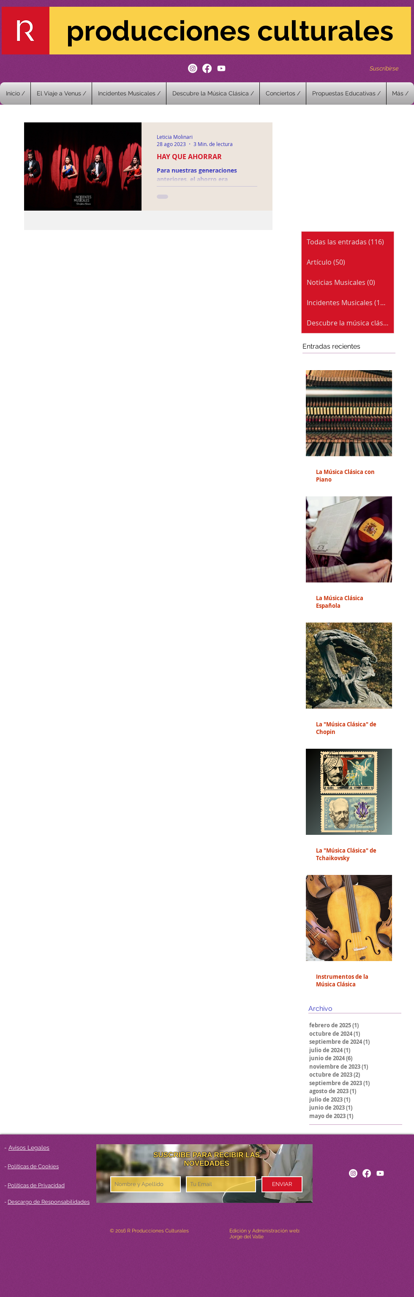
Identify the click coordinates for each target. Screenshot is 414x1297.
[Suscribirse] (384, 68)
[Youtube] (221, 68)
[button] (283, 93)
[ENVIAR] (281, 1184)
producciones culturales (230, 30)
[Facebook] (207, 68)
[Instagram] (192, 68)
